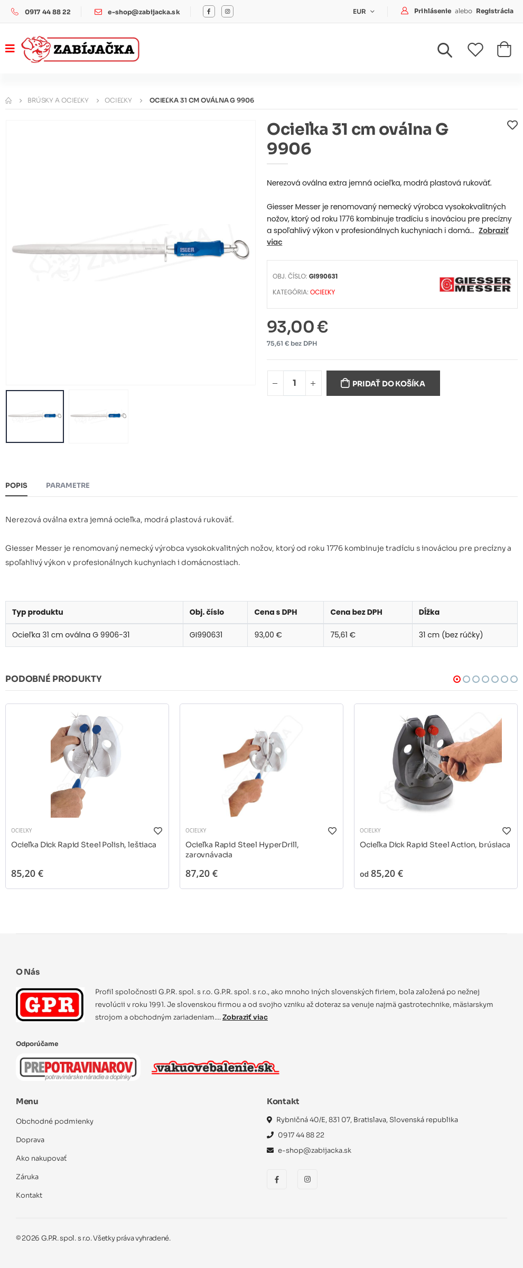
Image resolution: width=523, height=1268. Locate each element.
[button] (451, 53)
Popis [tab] (16, 485)
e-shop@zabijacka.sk (144, 12)
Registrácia (494, 11)
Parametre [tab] (68, 485)
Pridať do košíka (388, 383)
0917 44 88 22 (48, 12)
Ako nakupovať (41, 1158)
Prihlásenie (433, 11)
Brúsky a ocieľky (58, 100)
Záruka (27, 1176)
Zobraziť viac (245, 1017)
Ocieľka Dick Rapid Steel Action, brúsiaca (435, 844)
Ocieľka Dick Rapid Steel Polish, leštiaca (83, 844)
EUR (360, 11)
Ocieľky (118, 100)
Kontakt (29, 1195)
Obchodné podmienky (55, 1121)
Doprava (30, 1139)
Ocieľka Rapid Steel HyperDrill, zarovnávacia (241, 850)
